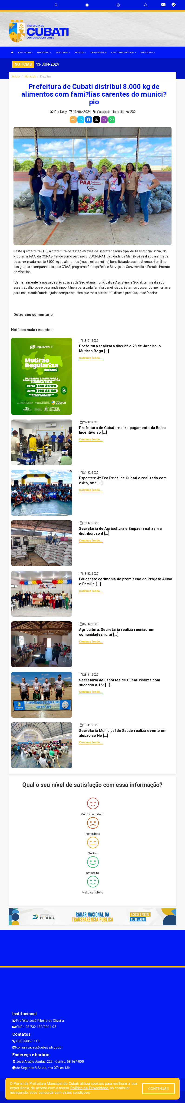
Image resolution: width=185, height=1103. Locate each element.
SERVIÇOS (80, 52)
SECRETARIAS (63, 52)
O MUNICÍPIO (44, 52)
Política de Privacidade (89, 1088)
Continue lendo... (91, 358)
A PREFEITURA (25, 52)
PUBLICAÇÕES (148, 52)
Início (16, 76)
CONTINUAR (158, 1088)
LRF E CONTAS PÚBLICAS (123, 52)
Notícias (30, 76)
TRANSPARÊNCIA (98, 52)
